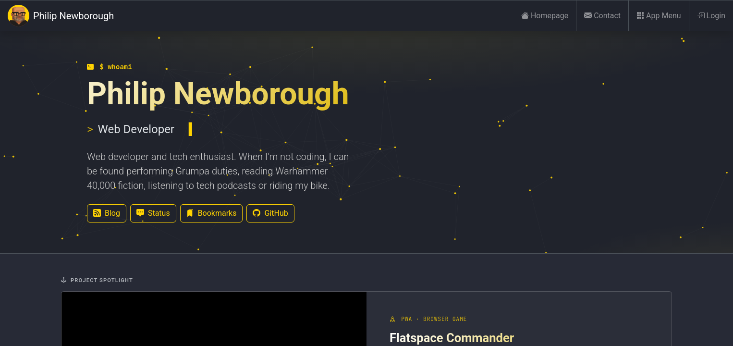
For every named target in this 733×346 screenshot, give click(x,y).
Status (153, 213)
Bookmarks (211, 213)
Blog (106, 213)
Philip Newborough (61, 15)
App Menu (658, 16)
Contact (602, 16)
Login (711, 16)
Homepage (544, 16)
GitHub (270, 213)
